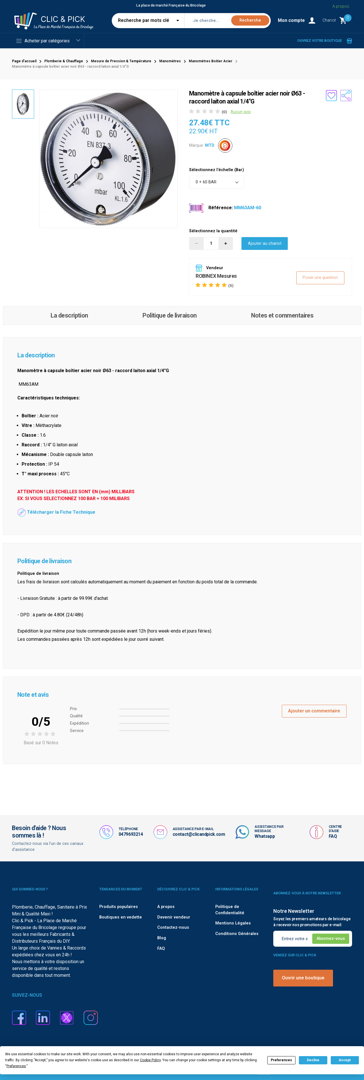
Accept (345, 1060)
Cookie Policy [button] (150, 1060)
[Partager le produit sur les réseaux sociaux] (346, 95)
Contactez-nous (173, 927)
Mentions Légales (233, 923)
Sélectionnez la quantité (213, 231)
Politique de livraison (169, 315)
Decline (313, 1060)
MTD (209, 145)
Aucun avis (241, 111)
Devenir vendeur (173, 917)
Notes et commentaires (282, 315)
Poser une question (320, 277)
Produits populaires (118, 906)
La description (69, 315)
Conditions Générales (236, 933)
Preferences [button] (16, 1066)
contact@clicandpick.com (199, 834)
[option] (108, 159)
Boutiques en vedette (120, 917)
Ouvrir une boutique (303, 978)
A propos (166, 906)
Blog (161, 938)
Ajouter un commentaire (314, 711)
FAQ (333, 836)
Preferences (281, 1060)
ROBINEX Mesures (216, 276)
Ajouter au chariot (265, 243)
